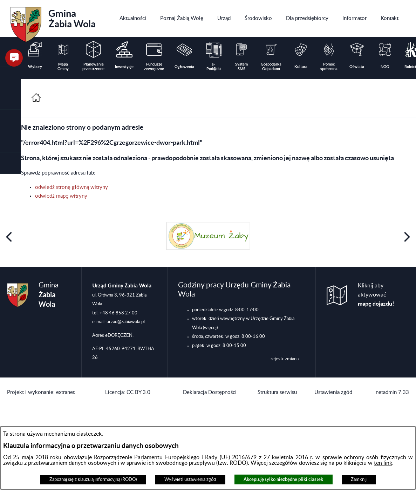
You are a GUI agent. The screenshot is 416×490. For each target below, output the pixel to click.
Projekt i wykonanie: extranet (41, 392)
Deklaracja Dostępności (210, 392)
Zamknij (359, 479)
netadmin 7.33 (392, 392)
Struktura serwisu (277, 392)
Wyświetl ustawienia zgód (190, 479)
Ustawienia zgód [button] (333, 392)
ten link (383, 463)
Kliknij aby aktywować (376, 295)
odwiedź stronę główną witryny (71, 187)
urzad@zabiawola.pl (126, 322)
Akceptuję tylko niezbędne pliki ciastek (283, 479)
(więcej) (210, 328)
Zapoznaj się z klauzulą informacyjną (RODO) (93, 479)
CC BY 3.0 (138, 392)
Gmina (53, 22)
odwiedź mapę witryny (61, 196)
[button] (10, 99)
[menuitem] (132, 18)
